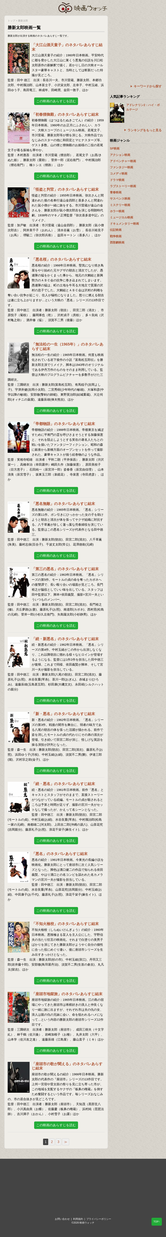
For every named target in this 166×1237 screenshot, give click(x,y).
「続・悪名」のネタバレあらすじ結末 (63, 784)
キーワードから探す (148, 86)
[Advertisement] (136, 41)
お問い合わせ (62, 1219)
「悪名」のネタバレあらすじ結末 (60, 854)
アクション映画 (120, 155)
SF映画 (114, 148)
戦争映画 (115, 236)
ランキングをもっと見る (145, 130)
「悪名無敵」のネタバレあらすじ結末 (63, 504)
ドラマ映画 (117, 180)
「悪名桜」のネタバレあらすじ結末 (61, 259)
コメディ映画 (118, 173)
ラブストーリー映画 (123, 186)
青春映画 (115, 192)
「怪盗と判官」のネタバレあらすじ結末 (65, 189)
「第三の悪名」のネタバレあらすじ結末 (65, 569)
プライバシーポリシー (98, 1219)
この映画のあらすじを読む (56, 101)
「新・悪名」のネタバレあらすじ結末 (63, 714)
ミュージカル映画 (121, 217)
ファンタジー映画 (121, 167)
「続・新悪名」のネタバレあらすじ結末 (65, 639)
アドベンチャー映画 (123, 161)
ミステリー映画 (120, 205)
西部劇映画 (117, 242)
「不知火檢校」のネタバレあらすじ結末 (65, 924)
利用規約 (78, 1219)
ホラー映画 (117, 211)
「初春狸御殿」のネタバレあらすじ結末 (65, 114)
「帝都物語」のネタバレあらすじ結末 (63, 424)
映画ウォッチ (83, 7)
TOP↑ (157, 1221)
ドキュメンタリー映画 (124, 223)
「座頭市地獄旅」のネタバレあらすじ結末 (67, 994)
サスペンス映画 (120, 198)
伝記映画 (115, 229)
